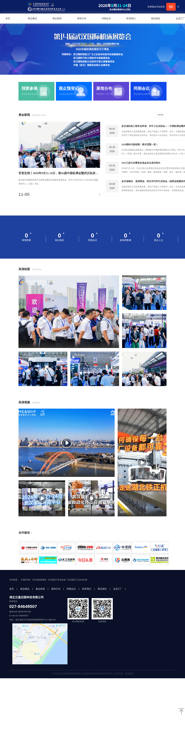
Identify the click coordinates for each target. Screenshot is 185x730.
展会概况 (32, 18)
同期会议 (106, 18)
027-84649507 (23, 606)
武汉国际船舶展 (39, 580)
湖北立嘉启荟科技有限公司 (26, 597)
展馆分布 (81, 18)
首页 (11, 589)
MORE (161, 115)
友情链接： (14, 580)
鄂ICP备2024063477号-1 (103, 673)
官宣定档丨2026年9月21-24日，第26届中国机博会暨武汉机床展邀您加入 (59, 173)
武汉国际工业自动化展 (77, 580)
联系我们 (131, 18)
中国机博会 (26, 580)
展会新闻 (57, 18)
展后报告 (155, 18)
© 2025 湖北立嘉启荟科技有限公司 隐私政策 (92, 673)
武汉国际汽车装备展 (57, 580)
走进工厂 (117, 589)
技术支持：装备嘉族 (124, 673)
